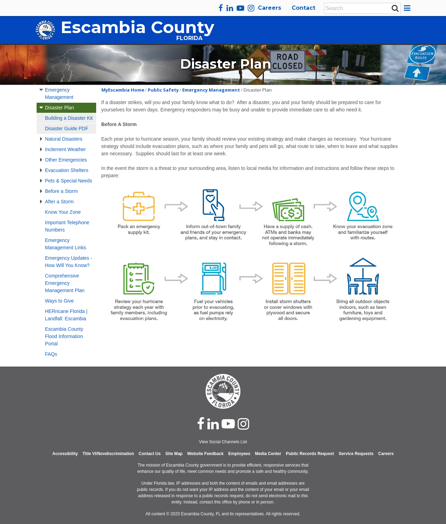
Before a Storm (61, 191)
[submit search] (395, 8)
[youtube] (240, 8)
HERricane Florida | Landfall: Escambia (66, 314)
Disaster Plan (59, 107)
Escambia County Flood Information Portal (64, 336)
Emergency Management (59, 93)
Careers (269, 8)
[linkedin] (229, 8)
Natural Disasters (63, 139)
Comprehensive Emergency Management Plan (65, 283)
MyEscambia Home (122, 90)
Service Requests (356, 453)
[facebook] (220, 8)
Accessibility (65, 453)
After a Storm (59, 201)
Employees (239, 453)
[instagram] (251, 8)
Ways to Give (59, 301)
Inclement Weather (65, 149)
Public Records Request (310, 453)
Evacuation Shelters (67, 170)
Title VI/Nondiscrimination (108, 453)
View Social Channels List (223, 441)
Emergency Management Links (65, 243)
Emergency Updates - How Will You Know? (68, 261)
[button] (408, 8)
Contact (303, 8)
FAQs (51, 354)
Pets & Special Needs (68, 180)
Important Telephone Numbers (67, 226)
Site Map (174, 453)
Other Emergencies (66, 160)
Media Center (268, 453)
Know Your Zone (63, 212)
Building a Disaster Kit (69, 118)
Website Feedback (205, 453)
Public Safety (163, 90)
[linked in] (213, 424)
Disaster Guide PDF (66, 128)
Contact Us (150, 453)
